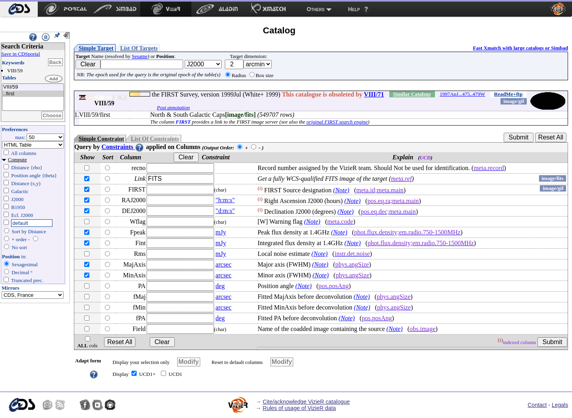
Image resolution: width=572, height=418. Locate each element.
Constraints (122, 146)
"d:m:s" (225, 210)
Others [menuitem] (316, 9)
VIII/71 (374, 94)
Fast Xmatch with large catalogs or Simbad (520, 48)
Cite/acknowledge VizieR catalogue (306, 402)
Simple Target (96, 48)
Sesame (140, 56)
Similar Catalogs (412, 94)
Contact (537, 405)
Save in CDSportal (20, 54)
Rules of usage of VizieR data (299, 408)
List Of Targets (139, 48)
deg (220, 286)
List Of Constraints (155, 138)
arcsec (224, 264)
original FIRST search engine (337, 122)
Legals (560, 405)
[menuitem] (19, 9)
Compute (17, 160)
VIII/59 (33, 87)
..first (33, 94)
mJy (221, 232)
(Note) (341, 190)
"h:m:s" (225, 200)
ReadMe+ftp (508, 94)
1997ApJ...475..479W (462, 94)
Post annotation (173, 107)
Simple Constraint (101, 138)
